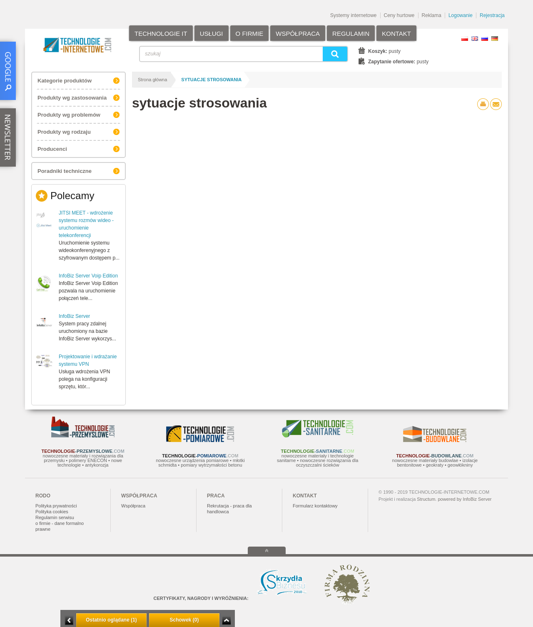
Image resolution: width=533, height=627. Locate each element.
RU (484, 38)
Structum (426, 499)
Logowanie (460, 15)
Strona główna (152, 79)
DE (494, 38)
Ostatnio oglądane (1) (111, 620)
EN (474, 38)
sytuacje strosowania (211, 79)
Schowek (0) (184, 620)
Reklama (431, 15)
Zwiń (226, 620)
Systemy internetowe (353, 15)
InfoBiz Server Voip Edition (88, 276)
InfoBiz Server (74, 316)
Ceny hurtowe (399, 15)
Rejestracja (492, 15)
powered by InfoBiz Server (464, 499)
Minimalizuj (69, 620)
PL (464, 38)
